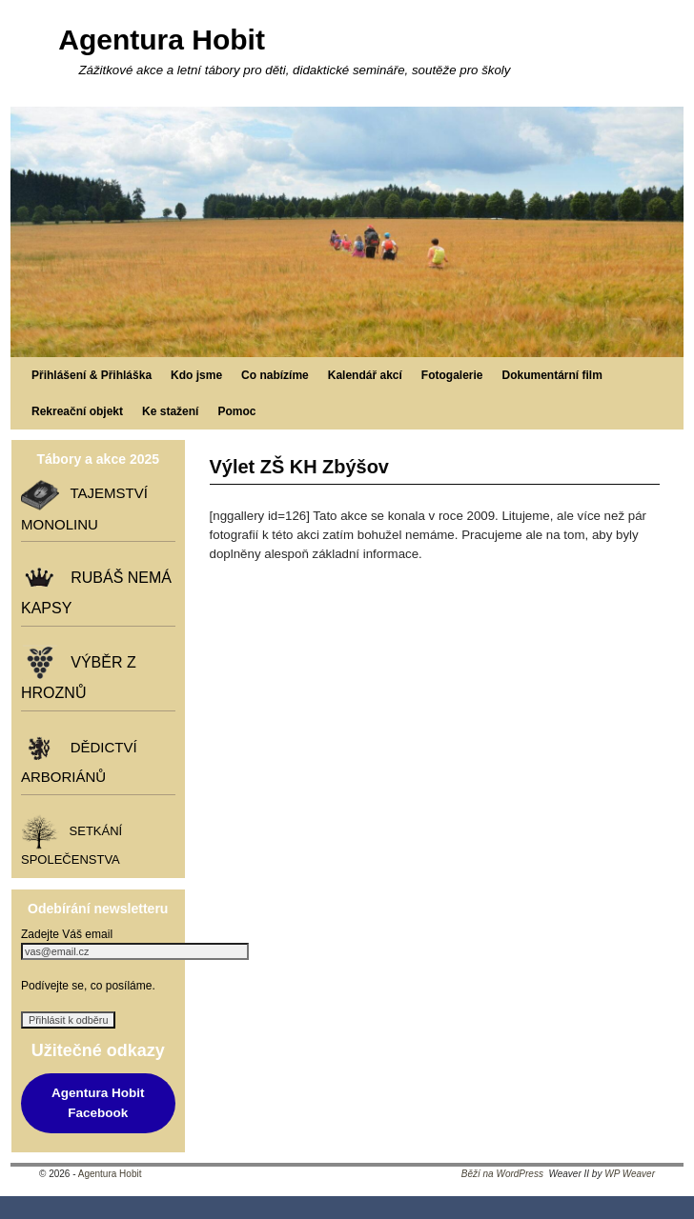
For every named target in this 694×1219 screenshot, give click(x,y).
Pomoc (236, 411)
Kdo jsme (196, 375)
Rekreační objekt (77, 411)
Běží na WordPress (502, 1174)
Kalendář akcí (365, 375)
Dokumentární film (552, 375)
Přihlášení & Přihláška (91, 375)
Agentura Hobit (161, 39)
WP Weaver (629, 1174)
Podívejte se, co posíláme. (88, 985)
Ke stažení (170, 411)
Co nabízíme (275, 375)
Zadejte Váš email (66, 934)
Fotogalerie (452, 375)
